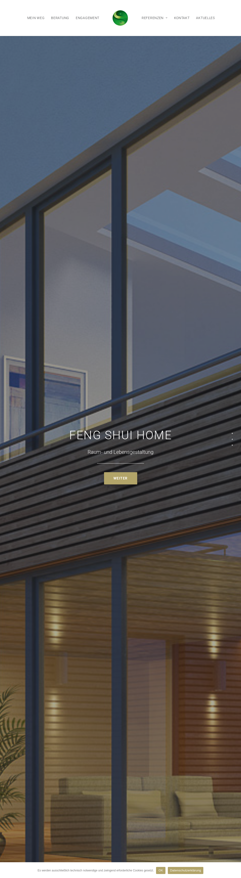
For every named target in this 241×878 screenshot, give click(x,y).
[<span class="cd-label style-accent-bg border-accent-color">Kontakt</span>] (232, 445)
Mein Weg (36, 18)
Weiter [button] (120, 124)
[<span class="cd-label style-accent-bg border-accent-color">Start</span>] (232, 433)
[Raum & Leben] (120, 17)
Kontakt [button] (120, 775)
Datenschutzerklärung (129, 850)
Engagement (87, 18)
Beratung (60, 18)
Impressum (104, 850)
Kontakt (182, 18)
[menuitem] (36, 18)
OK (160, 870)
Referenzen (155, 18)
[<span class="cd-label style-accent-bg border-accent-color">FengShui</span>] (232, 439)
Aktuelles (205, 18)
